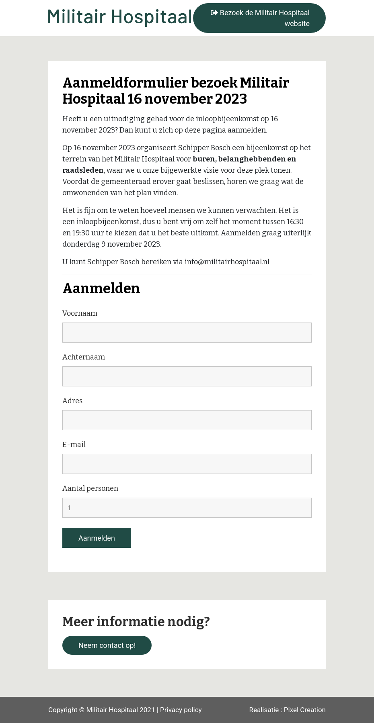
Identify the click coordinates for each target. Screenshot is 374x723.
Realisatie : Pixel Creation (287, 710)
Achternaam (83, 357)
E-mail (74, 445)
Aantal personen (90, 488)
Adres (72, 401)
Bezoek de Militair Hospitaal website (260, 18)
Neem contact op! (107, 645)
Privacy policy (181, 710)
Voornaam (79, 313)
